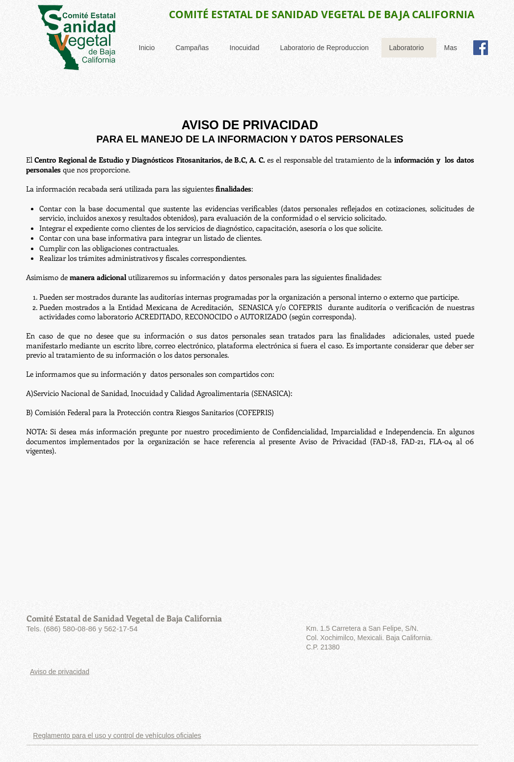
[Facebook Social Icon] (480, 47)
